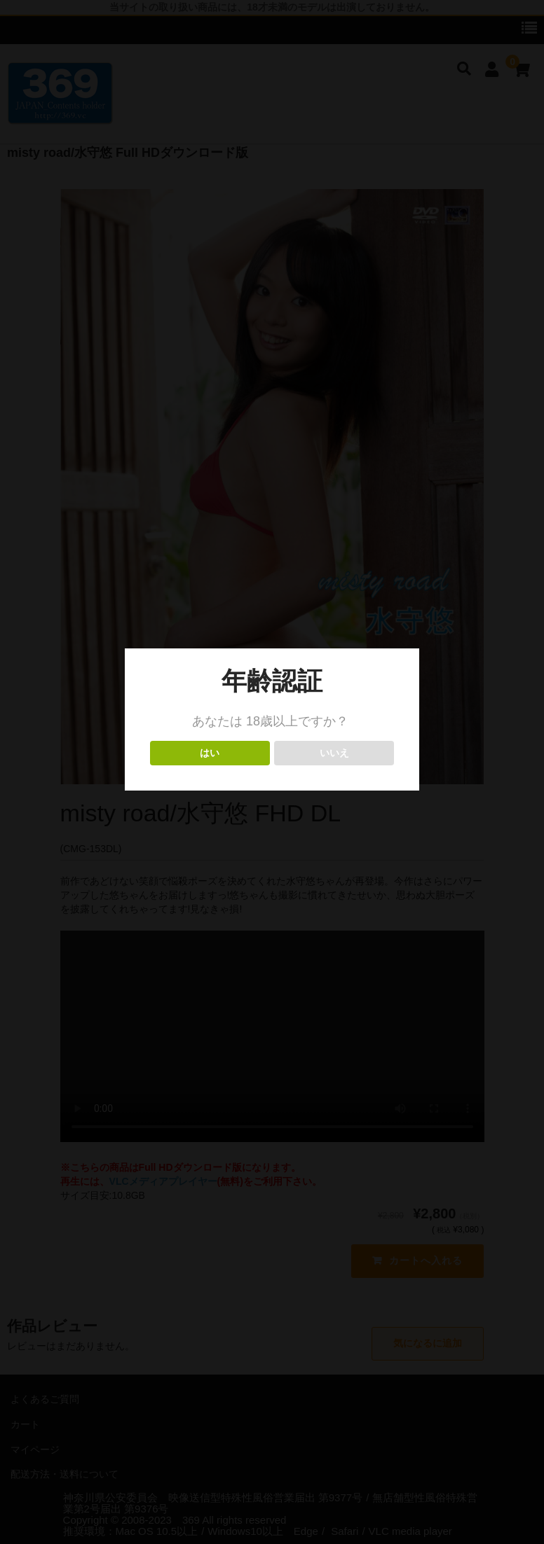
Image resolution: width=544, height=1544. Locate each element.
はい (210, 753)
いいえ (334, 753)
